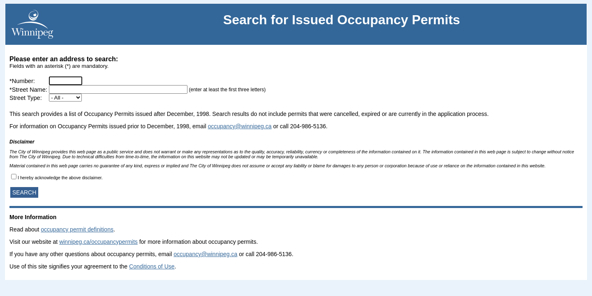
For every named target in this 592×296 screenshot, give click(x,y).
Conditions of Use (152, 266)
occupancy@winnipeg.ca (239, 126)
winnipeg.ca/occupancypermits (98, 241)
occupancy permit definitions (77, 229)
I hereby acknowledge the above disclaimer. (60, 177)
